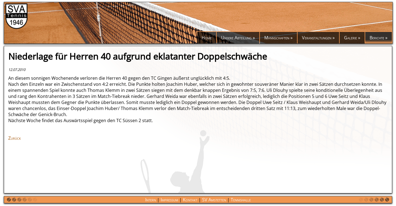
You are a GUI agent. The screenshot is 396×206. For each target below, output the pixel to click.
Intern (150, 200)
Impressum (169, 200)
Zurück (14, 138)
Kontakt (190, 200)
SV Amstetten (214, 200)
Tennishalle (241, 200)
